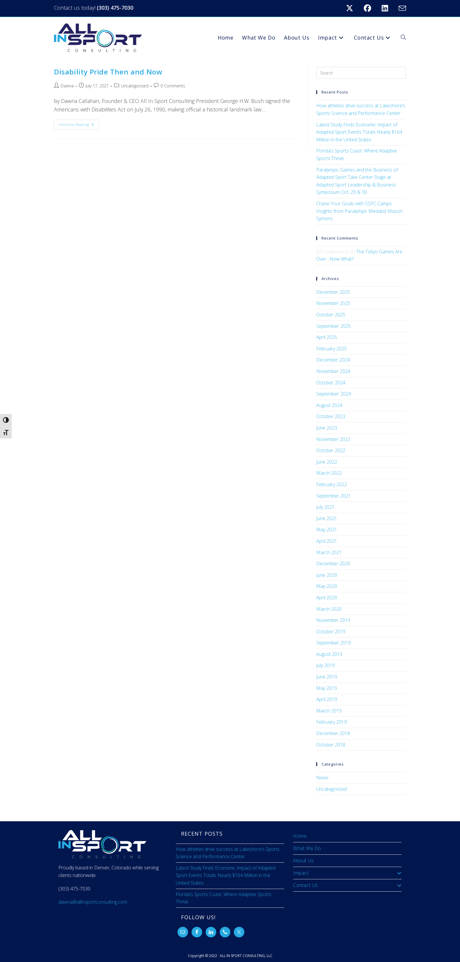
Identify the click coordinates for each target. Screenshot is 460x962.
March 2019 (329, 710)
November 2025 (333, 303)
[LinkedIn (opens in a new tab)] (388, 8)
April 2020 (326, 597)
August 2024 (329, 405)
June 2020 (326, 575)
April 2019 (326, 699)
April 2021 (326, 541)
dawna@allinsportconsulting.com (92, 902)
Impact (347, 873)
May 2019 (326, 688)
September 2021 (333, 496)
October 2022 (330, 450)
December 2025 (333, 292)
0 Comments (172, 86)
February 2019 (331, 722)
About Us (303, 860)
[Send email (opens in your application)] (401, 8)
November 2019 (333, 620)
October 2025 (330, 314)
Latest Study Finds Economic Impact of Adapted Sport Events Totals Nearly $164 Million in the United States (359, 132)
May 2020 (326, 586)
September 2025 (333, 326)
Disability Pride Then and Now (108, 72)
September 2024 (333, 394)
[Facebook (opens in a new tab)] (371, 8)
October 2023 (330, 416)
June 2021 (326, 518)
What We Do (307, 848)
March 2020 (329, 609)
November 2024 (333, 371)
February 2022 (331, 484)
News (322, 777)
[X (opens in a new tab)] (353, 8)
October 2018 (330, 745)
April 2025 (326, 337)
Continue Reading (79, 123)
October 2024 (330, 382)
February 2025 (331, 348)
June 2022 (326, 462)
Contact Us (347, 885)
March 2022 (329, 473)
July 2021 (325, 507)
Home (300, 836)
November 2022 (333, 439)
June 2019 (326, 676)
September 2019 (333, 642)
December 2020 (333, 563)
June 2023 (326, 428)
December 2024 (333, 360)
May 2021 (326, 529)
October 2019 (330, 631)
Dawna (67, 86)
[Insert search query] (361, 73)
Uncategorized (134, 86)
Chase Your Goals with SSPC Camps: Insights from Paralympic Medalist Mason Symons (359, 211)
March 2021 (329, 552)
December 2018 (333, 733)
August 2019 (329, 654)
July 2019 (325, 665)
